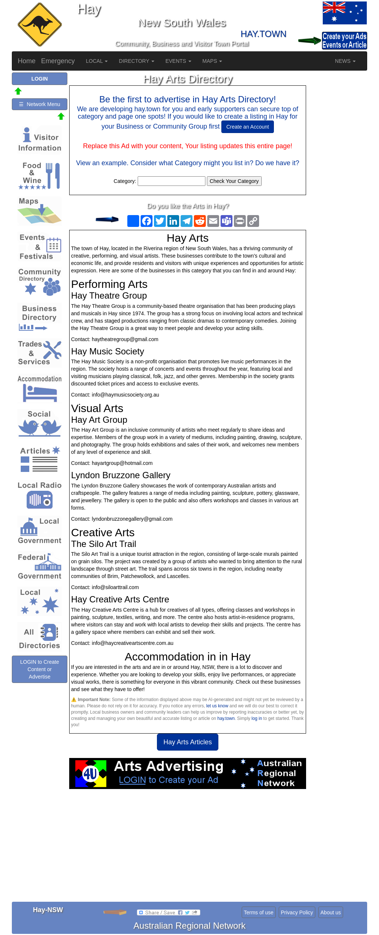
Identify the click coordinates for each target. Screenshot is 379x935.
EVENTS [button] (178, 61)
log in (257, 718)
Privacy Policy (297, 912)
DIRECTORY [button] (136, 61)
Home (27, 61)
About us (331, 912)
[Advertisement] (187, 848)
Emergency (58, 61)
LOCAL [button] (97, 61)
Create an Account (247, 127)
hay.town (226, 718)
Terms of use (259, 912)
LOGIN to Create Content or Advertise (39, 669)
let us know (217, 705)
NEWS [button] (345, 61)
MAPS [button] (212, 61)
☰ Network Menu (39, 104)
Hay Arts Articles (187, 742)
